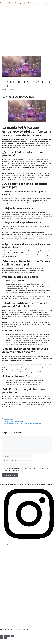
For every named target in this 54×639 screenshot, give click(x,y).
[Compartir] (8, 636)
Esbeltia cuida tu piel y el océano (14, 421)
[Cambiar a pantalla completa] (5, 636)
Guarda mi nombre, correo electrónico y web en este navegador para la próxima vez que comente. (26, 469)
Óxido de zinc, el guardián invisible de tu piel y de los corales (22, 424)
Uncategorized (8, 419)
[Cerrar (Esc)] (12, 636)
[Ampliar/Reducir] (1, 636)
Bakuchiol (47, 404)
